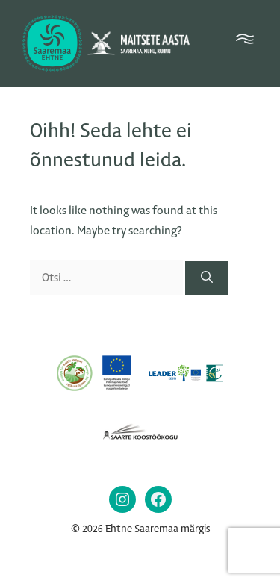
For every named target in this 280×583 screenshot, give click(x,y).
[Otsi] (206, 278)
